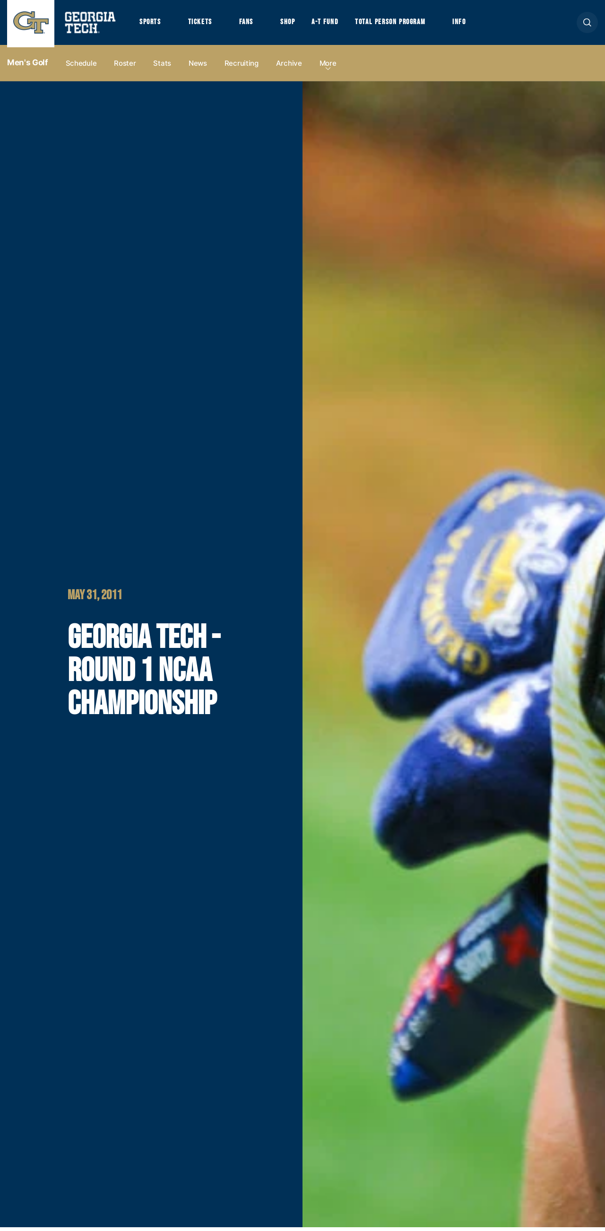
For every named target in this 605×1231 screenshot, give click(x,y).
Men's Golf (27, 66)
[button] (587, 24)
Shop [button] (293, 24)
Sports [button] (151, 24)
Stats (162, 66)
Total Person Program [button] (400, 24)
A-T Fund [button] (332, 24)
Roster (125, 66)
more (328, 66)
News (198, 66)
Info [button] (473, 24)
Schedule (81, 66)
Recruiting (242, 66)
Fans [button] (250, 24)
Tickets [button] (202, 24)
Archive (289, 66)
